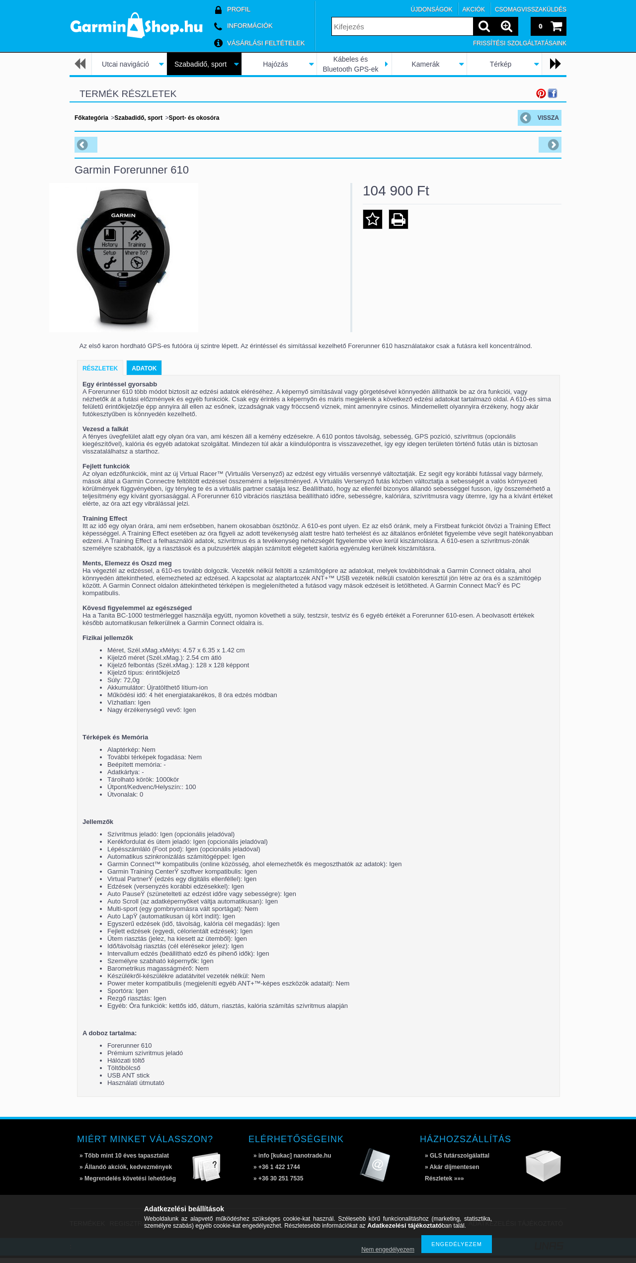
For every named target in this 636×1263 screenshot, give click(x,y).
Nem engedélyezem (387, 1249)
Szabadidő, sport (200, 64)
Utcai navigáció (125, 64)
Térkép (501, 64)
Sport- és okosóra (193, 117)
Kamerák (425, 64)
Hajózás (275, 64)
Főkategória (91, 117)
